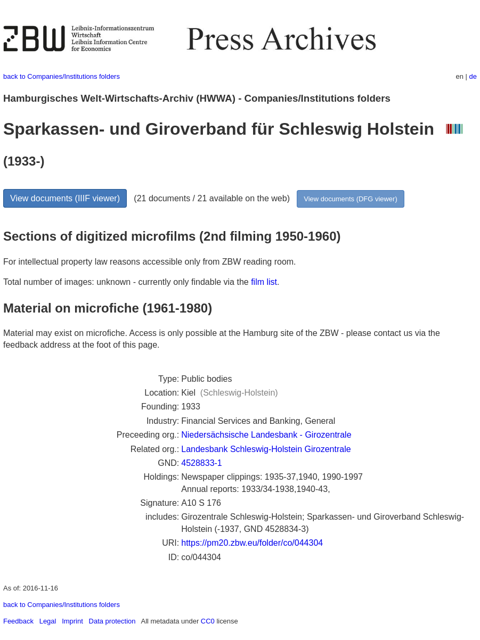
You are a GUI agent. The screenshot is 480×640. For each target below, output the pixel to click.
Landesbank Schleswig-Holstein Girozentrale (266, 449)
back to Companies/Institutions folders (61, 76)
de (473, 76)
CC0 (208, 621)
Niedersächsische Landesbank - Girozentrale (266, 434)
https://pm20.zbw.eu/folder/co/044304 (252, 542)
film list (264, 281)
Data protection (112, 621)
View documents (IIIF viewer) (65, 198)
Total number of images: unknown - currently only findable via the (127, 281)
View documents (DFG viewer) (350, 199)
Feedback (18, 621)
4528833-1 (201, 462)
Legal (47, 621)
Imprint (72, 621)
